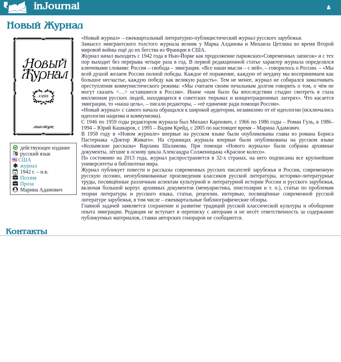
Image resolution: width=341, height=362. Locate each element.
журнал (28, 166)
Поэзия (28, 178)
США (24, 160)
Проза (27, 183)
